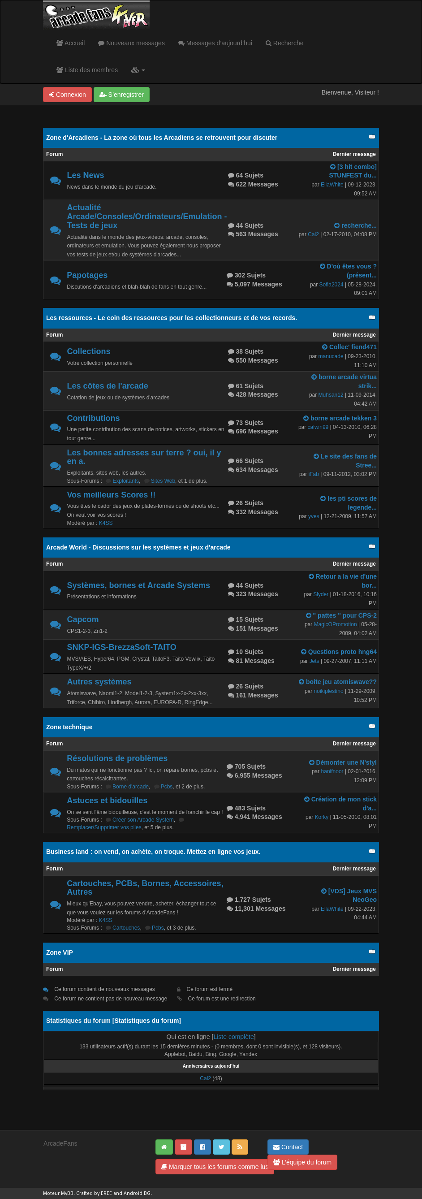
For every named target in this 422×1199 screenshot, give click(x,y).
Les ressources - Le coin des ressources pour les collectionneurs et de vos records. (171, 317)
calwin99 (318, 427)
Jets (314, 661)
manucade (331, 356)
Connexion (67, 94)
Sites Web (163, 481)
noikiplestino (329, 691)
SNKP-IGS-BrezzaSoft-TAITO (121, 647)
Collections (88, 351)
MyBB (67, 1193)
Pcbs (167, 786)
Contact (288, 1147)
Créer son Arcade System (143, 820)
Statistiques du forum (146, 1020)
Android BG (137, 1193)
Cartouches (126, 928)
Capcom (83, 619)
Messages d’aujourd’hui (215, 43)
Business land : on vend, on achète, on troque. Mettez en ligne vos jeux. (153, 851)
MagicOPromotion (335, 624)
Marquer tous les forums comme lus (214, 1166)
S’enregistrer (121, 94)
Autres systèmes (99, 681)
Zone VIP (59, 952)
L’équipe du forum (302, 1162)
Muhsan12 (331, 395)
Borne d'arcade (130, 786)
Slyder (320, 594)
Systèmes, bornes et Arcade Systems (138, 585)
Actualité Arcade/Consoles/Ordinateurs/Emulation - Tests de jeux (147, 216)
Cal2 (313, 234)
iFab (314, 474)
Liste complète (233, 1036)
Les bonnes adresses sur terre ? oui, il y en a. (144, 457)
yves (313, 516)
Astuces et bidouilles (107, 800)
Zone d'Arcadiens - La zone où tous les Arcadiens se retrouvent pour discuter (161, 137)
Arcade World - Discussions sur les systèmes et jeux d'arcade (138, 547)
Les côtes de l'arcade (107, 385)
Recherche (285, 43)
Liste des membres (87, 70)
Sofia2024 (331, 284)
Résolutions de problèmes (117, 758)
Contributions (93, 418)
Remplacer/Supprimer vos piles (104, 827)
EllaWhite (332, 185)
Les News (85, 175)
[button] (138, 69)
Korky (322, 817)
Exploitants (125, 481)
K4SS (106, 523)
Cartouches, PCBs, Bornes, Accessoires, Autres (145, 888)
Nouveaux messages (131, 43)
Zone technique (69, 727)
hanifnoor (332, 771)
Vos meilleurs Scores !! (111, 494)
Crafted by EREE (94, 1193)
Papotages (87, 275)
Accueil (70, 43)
